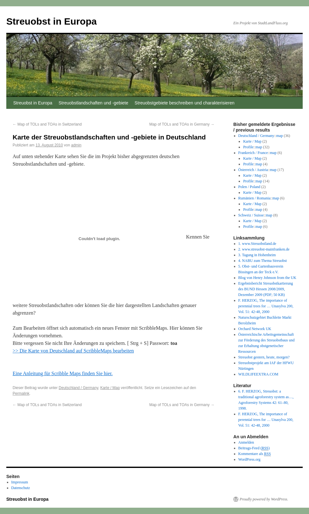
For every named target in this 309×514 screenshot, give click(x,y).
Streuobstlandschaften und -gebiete (93, 102)
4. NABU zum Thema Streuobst (262, 260)
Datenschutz (20, 488)
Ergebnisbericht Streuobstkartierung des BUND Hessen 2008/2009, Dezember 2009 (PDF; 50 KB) (265, 289)
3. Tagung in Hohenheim (257, 255)
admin (76, 145)
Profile (248, 147)
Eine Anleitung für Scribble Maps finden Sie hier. (63, 373)
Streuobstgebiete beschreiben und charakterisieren (185, 102)
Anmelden (246, 442)
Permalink (21, 393)
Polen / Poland (249, 187)
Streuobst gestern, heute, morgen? (264, 357)
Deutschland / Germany (78, 388)
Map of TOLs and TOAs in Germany (181, 124)
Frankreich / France (253, 153)
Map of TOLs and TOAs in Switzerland (47, 124)
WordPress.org (249, 459)
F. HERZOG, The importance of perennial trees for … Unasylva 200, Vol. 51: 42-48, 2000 (266, 306)
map (279, 135)
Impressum (19, 482)
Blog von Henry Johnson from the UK (267, 277)
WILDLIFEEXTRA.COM (258, 374)
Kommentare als (254, 454)
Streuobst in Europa (51, 21)
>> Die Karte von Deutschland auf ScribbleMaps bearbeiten (73, 350)
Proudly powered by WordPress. (264, 499)
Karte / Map (110, 388)
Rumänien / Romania (254, 198)
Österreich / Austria (253, 170)
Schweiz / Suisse (251, 215)
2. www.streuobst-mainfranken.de (264, 249)
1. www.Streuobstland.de (257, 243)
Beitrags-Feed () (254, 448)
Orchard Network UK (254, 329)
